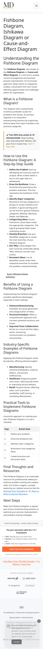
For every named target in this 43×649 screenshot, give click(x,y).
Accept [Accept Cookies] (16, 645)
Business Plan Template (14, 491)
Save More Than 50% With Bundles (19, 561)
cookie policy (27, 639)
